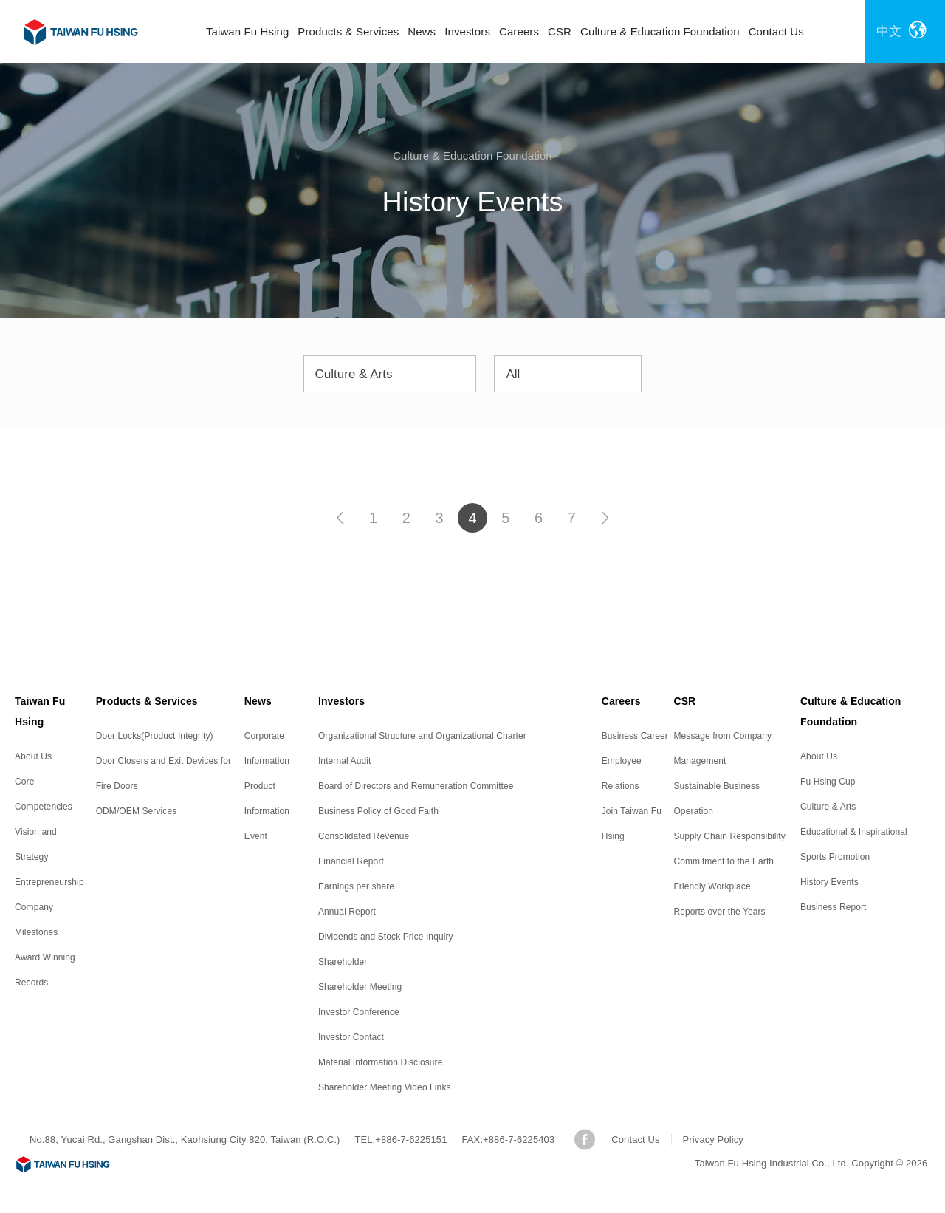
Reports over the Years (719, 911)
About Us (33, 756)
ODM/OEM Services (136, 811)
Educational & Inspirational (853, 832)
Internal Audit (344, 761)
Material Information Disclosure (380, 1062)
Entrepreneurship (49, 882)
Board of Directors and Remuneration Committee (416, 786)
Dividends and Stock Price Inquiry (385, 937)
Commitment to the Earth (723, 861)
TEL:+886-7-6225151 (400, 1139)
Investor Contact (351, 1037)
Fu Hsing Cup (828, 781)
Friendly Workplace (711, 886)
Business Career (635, 736)
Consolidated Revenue (363, 836)
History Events (829, 882)
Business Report (833, 907)
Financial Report (351, 861)
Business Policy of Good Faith (378, 811)
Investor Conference (358, 1012)
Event (255, 836)
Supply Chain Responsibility (729, 836)
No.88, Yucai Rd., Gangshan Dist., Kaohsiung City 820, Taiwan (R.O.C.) (185, 1139)
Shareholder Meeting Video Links (384, 1087)
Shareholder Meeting (360, 987)
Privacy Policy (713, 1139)
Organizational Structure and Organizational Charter (422, 736)
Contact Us (776, 31)
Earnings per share (356, 886)
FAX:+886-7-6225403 (508, 1139)
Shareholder (342, 962)
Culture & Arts (828, 807)
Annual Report (347, 911)
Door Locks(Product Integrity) (154, 736)
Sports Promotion (835, 857)
